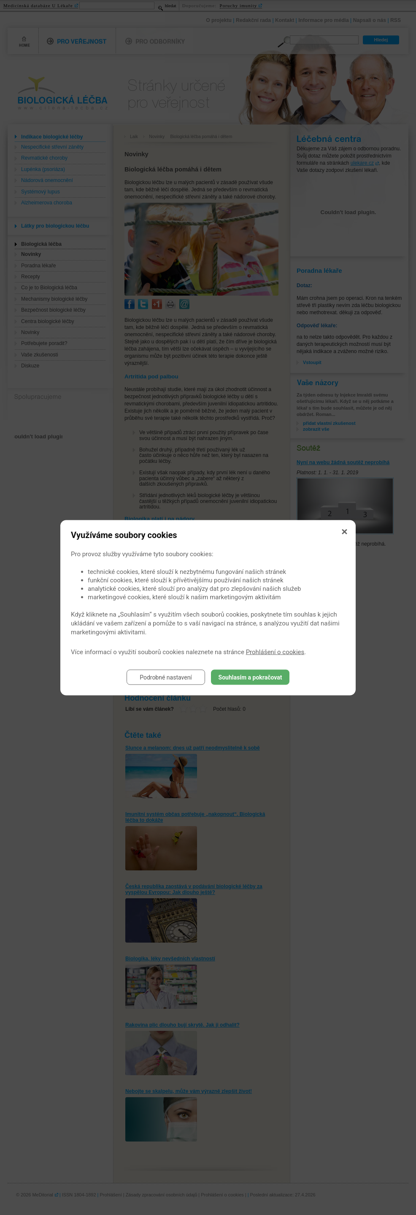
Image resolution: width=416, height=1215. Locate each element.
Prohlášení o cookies (275, 651)
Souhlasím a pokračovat (250, 677)
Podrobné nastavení (166, 677)
